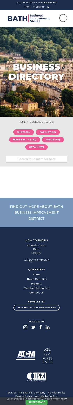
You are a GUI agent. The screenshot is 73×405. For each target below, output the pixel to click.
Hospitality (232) (24, 139)
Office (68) (53, 139)
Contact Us (39, 7)
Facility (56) (48, 132)
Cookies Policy (56, 392)
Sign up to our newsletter (37, 307)
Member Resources (36, 288)
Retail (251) (36, 147)
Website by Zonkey (46, 396)
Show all (23, 132)
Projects (36, 283)
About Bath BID (36, 279)
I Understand (36, 402)
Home (27, 7)
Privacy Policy (23, 396)
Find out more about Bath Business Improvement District (36, 212)
